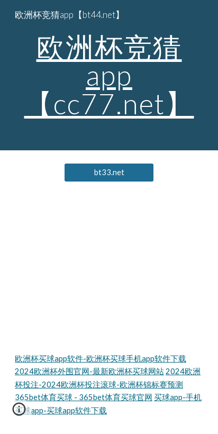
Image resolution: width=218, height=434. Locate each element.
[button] (19, 413)
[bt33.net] (109, 172)
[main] (109, 75)
